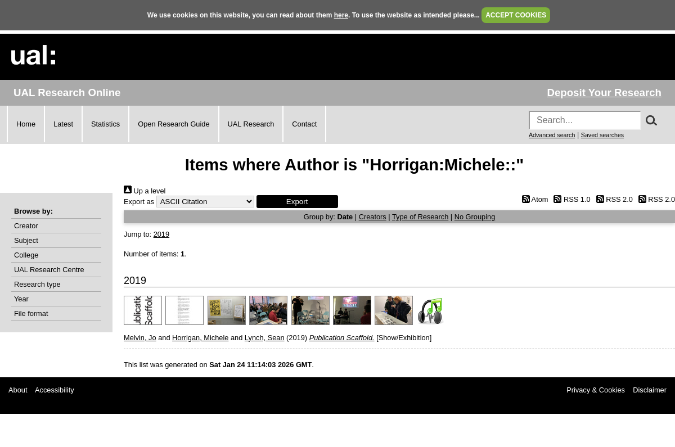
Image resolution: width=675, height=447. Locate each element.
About (17, 390)
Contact (304, 124)
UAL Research (251, 124)
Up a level (144, 191)
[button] (297, 201)
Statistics (105, 124)
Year (21, 299)
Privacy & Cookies (595, 390)
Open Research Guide (173, 124)
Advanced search (552, 135)
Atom (533, 199)
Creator (26, 226)
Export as (139, 201)
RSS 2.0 (612, 199)
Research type (37, 284)
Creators (372, 217)
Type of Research (420, 217)
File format (31, 313)
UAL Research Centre (49, 269)
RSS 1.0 (570, 199)
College (26, 255)
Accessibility (54, 390)
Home (25, 124)
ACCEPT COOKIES (515, 15)
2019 (161, 234)
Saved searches (602, 135)
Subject (26, 240)
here (341, 15)
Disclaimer (650, 390)
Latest (63, 124)
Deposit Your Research (604, 92)
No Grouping (475, 217)
